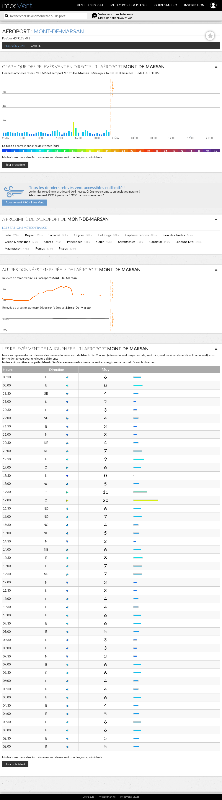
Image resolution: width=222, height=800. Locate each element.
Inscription (194, 5)
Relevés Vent (15, 45)
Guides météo (165, 5)
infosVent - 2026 (129, 796)
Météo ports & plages (129, 5)
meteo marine (107, 796)
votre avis (88, 796)
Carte (36, 45)
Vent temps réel (90, 5)
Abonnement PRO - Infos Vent (25, 202)
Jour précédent (15, 164)
